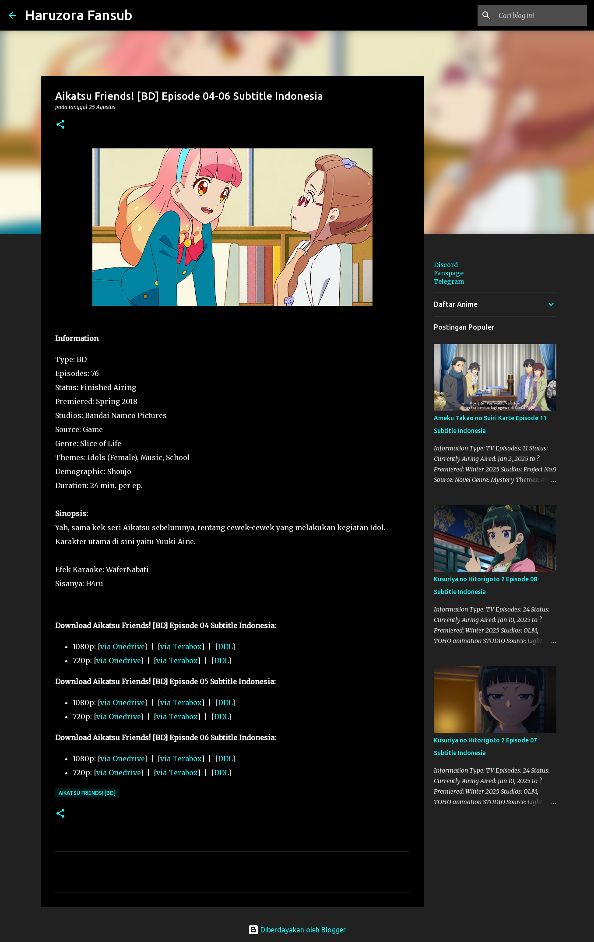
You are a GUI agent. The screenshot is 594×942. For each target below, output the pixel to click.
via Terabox (180, 646)
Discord (446, 265)
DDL (225, 646)
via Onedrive (122, 646)
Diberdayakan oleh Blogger (297, 930)
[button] (60, 125)
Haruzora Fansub (79, 15)
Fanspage (449, 273)
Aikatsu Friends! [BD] (87, 793)
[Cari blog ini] (541, 15)
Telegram (449, 281)
